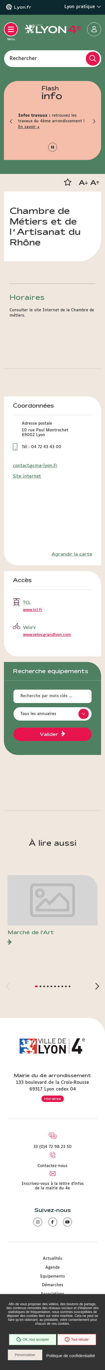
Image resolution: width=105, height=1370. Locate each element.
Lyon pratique (82, 6)
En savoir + (29, 127)
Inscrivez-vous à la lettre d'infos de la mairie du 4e (53, 1186)
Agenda (52, 1267)
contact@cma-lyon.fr (35, 465)
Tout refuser (77, 1339)
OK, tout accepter (32, 1339)
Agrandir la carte (72, 554)
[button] (11, 121)
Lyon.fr (22, 7)
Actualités (52, 1259)
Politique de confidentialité (70, 1355)
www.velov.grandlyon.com (47, 635)
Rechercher (23, 58)
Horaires (52, 1099)
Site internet (27, 476)
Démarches (52, 1285)
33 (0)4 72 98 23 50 (52, 1147)
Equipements (52, 1276)
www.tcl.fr (32, 610)
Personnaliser (25, 1355)
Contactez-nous (52, 1166)
